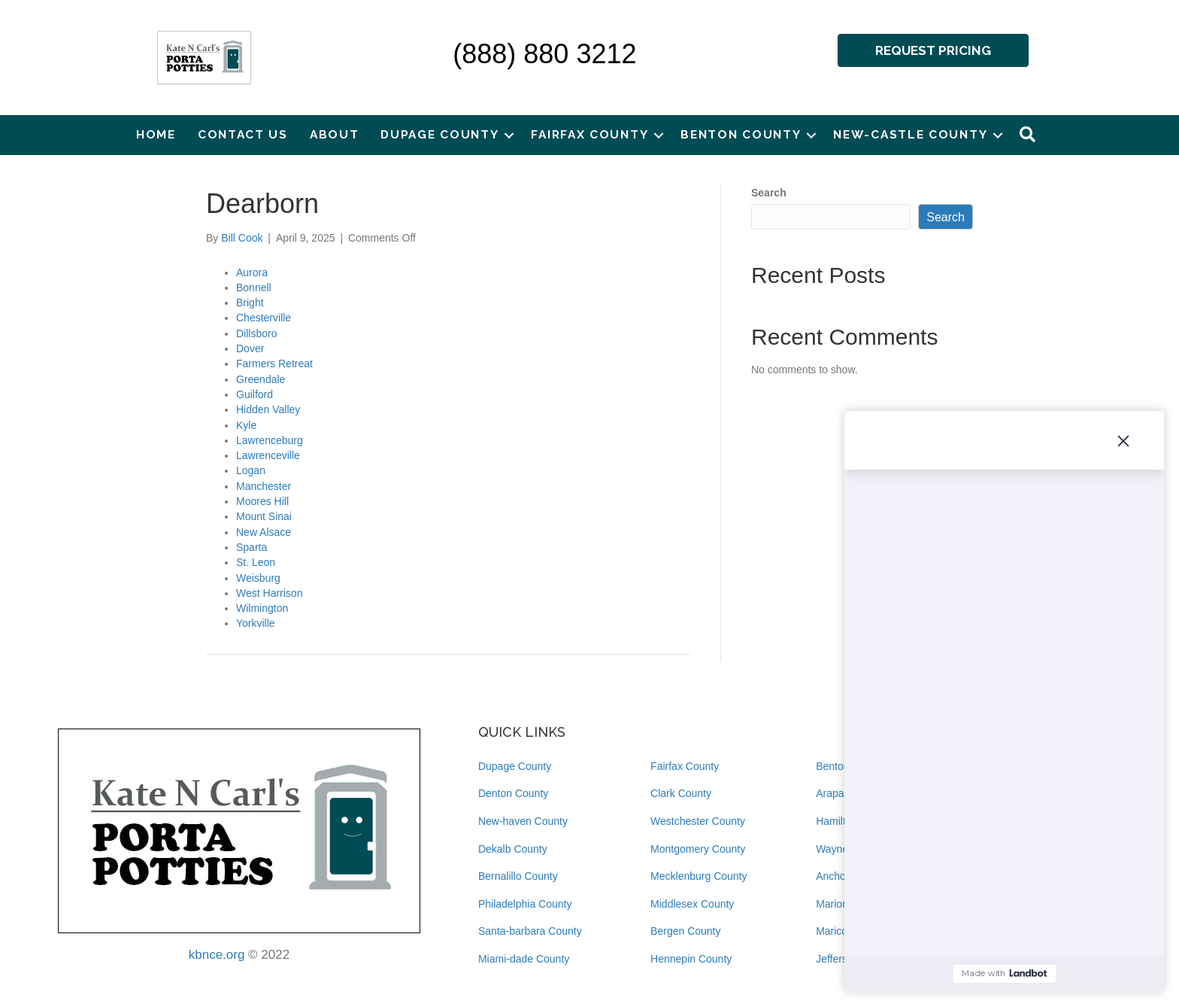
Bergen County (685, 931)
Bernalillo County (518, 876)
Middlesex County (692, 904)
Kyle (246, 425)
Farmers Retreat (274, 363)
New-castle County (910, 134)
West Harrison (269, 593)
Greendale (260, 379)
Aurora (252, 272)
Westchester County (697, 821)
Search (769, 193)
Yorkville (255, 623)
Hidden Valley (268, 409)
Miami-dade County (523, 959)
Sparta (251, 547)
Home (156, 134)
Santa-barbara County (530, 931)
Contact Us (243, 134)
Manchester (263, 486)
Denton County (513, 793)
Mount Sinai (264, 516)
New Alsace (263, 532)
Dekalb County (512, 849)
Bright (250, 303)
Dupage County (439, 134)
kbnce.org (217, 955)
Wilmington (262, 608)
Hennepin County (691, 959)
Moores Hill (262, 501)
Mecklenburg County (698, 876)
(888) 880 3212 (544, 53)
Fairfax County (589, 134)
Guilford (254, 394)
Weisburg (258, 578)
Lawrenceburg (269, 440)
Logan (250, 470)
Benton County (740, 134)
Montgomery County (697, 849)
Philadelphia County (525, 904)
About (334, 134)
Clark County (680, 793)
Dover (250, 348)
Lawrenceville (268, 455)
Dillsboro (256, 333)
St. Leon (255, 562)
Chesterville (263, 318)
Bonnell (253, 287)
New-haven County (523, 821)
